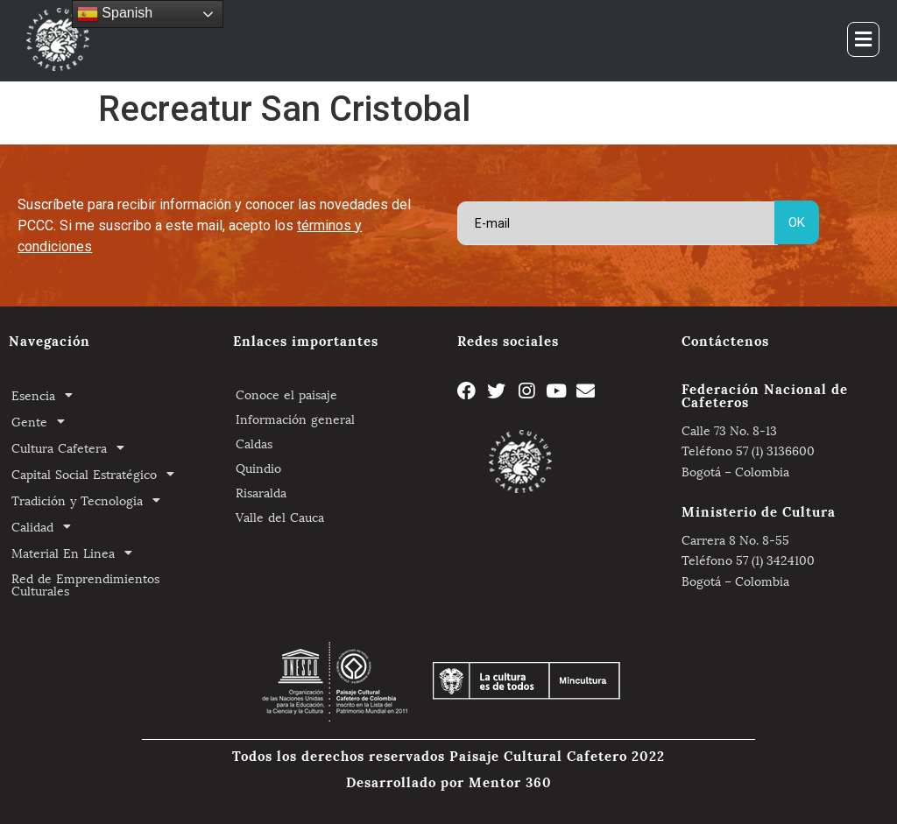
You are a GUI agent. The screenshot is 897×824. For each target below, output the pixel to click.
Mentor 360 (510, 781)
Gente (42, 421)
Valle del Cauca (280, 516)
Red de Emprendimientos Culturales (85, 583)
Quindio (258, 467)
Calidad (46, 526)
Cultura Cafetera (72, 447)
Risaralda (261, 491)
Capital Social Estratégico (97, 474)
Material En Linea (76, 552)
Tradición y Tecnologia (90, 500)
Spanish (114, 14)
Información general (295, 418)
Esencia (46, 395)
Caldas (254, 442)
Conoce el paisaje (286, 393)
